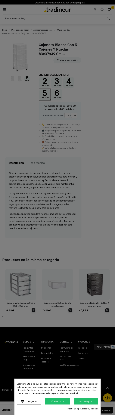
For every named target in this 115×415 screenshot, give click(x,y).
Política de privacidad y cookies (83, 408)
